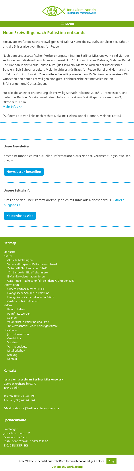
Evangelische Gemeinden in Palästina (30, 297)
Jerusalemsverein (18, 334)
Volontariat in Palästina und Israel (28, 322)
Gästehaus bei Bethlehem (23, 301)
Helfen (8, 305)
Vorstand (13, 342)
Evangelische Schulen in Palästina (28, 293)
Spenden (12, 317)
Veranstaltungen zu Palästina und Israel (32, 264)
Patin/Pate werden (18, 313)
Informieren (11, 284)
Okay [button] (111, 461)
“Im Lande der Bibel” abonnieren (28, 272)
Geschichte (14, 338)
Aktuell (8, 256)
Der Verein (10, 330)
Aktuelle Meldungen (20, 260)
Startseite (9, 252)
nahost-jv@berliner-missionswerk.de (36, 408)
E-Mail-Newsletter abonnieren (26, 276)
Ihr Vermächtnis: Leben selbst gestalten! (32, 326)
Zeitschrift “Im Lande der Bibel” (27, 268)
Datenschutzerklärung (67, 466)
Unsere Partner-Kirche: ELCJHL (26, 289)
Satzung (12, 354)
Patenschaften (16, 309)
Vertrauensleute (17, 346)
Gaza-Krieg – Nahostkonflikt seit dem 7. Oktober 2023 (40, 280)
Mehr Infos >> (12, 107)
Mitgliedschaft (16, 350)
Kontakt (12, 359)
